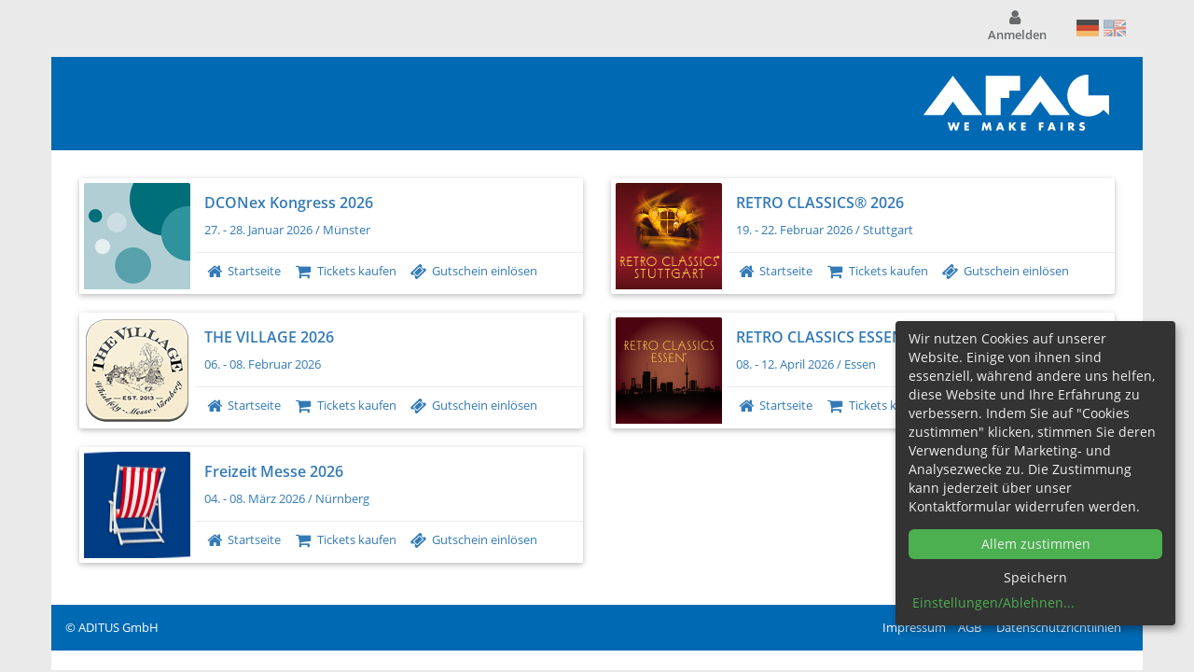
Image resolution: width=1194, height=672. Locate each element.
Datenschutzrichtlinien (1058, 627)
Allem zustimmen (1035, 544)
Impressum (914, 627)
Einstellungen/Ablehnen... (993, 602)
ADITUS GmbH (118, 627)
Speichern (1035, 577)
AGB (969, 627)
